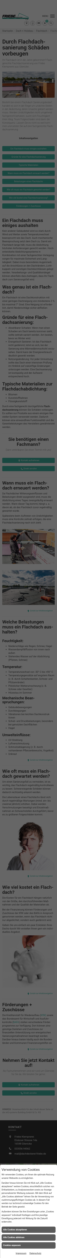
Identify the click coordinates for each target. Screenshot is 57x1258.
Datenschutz (35, 1253)
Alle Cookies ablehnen (13, 1237)
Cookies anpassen (12, 1245)
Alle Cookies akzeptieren (15, 1229)
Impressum (21, 1253)
